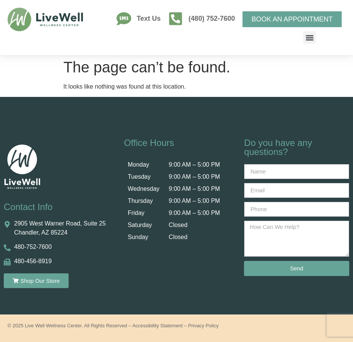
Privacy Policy (203, 325)
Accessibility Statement (157, 325)
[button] (309, 37)
